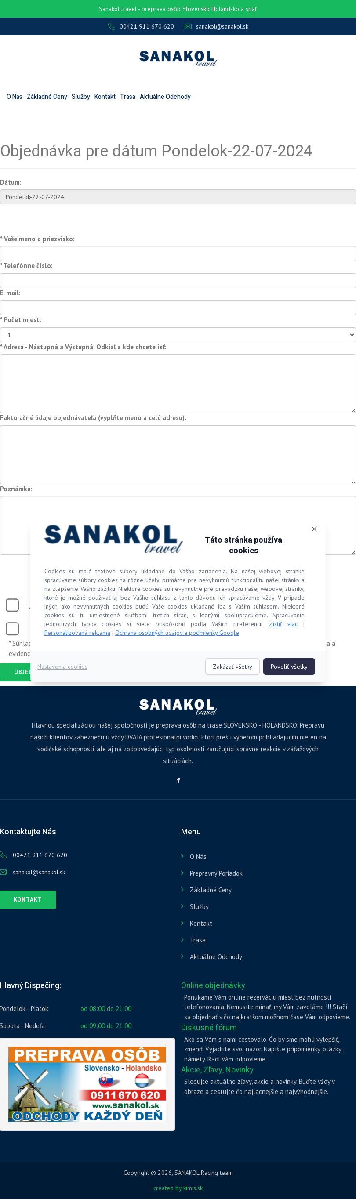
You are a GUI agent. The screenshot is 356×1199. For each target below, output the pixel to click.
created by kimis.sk (178, 1188)
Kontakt (105, 96)
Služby (81, 96)
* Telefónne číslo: (26, 265)
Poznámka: (16, 489)
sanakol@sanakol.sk (216, 26)
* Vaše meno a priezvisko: (37, 239)
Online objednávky (213, 986)
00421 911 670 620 (141, 26)
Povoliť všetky (289, 666)
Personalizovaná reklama (77, 633)
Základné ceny (47, 96)
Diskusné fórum (209, 1028)
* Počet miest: (20, 319)
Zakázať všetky (232, 666)
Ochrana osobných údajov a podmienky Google (177, 633)
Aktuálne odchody (165, 96)
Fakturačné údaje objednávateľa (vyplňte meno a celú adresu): (93, 417)
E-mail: (10, 293)
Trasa (127, 96)
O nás (14, 96)
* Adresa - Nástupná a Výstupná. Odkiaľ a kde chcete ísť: (83, 347)
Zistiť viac (283, 624)
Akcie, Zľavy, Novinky (217, 1070)
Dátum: (11, 182)
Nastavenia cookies (62, 666)
